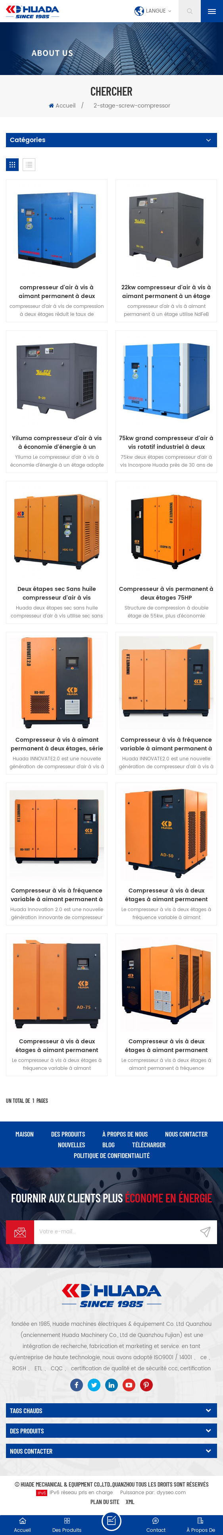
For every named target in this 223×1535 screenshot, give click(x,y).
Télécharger (148, 1144)
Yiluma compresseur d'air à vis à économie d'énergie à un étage (57, 443)
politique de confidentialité (112, 1155)
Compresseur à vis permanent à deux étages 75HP (166, 593)
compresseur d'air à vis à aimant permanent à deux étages (57, 292)
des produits (68, 1133)
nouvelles (71, 1144)
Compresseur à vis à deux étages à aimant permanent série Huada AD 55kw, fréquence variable (57, 1046)
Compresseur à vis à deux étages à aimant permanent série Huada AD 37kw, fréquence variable (166, 895)
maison (24, 1133)
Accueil (62, 105)
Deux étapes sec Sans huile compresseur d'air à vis (56, 593)
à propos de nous (125, 1133)
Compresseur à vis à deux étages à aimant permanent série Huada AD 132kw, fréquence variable (166, 1046)
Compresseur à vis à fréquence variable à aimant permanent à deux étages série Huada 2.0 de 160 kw (57, 895)
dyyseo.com (171, 1493)
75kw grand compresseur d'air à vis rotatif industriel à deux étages (166, 443)
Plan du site (104, 1501)
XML (130, 1501)
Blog (108, 1144)
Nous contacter (186, 1133)
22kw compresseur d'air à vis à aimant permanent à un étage (166, 292)
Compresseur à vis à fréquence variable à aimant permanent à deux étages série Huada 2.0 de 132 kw (166, 744)
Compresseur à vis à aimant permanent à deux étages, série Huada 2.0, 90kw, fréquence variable (57, 744)
